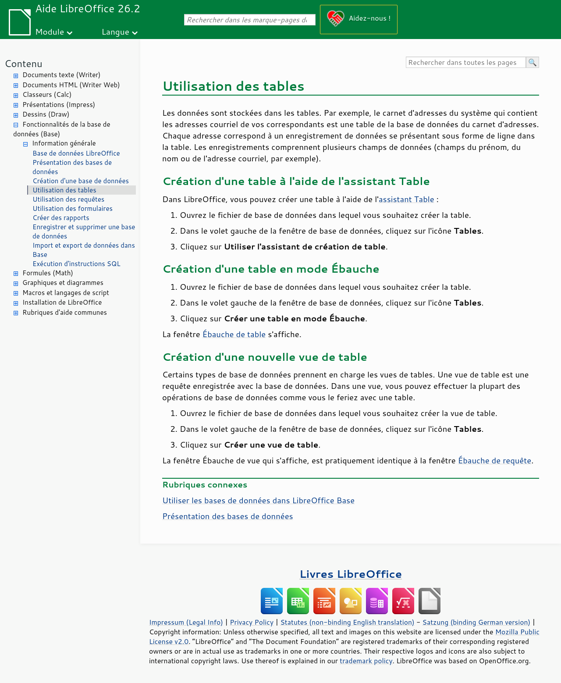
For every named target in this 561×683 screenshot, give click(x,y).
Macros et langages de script (65, 292)
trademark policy (366, 660)
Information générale (64, 143)
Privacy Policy (251, 622)
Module (49, 31)
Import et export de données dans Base (83, 250)
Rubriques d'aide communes (64, 312)
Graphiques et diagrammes (62, 282)
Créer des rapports (60, 217)
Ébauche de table (234, 334)
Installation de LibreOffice (62, 302)
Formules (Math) (47, 272)
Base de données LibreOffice (76, 153)
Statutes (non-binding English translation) (347, 622)
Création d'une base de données (80, 180)
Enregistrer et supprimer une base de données (83, 231)
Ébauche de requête (494, 460)
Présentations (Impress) (58, 104)
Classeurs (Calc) (46, 94)
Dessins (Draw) (45, 114)
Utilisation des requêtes (68, 199)
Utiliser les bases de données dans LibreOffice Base (258, 500)
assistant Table (406, 199)
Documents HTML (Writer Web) (71, 84)
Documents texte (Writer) (61, 74)
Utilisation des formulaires (72, 208)
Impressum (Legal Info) (186, 622)
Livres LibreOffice (350, 573)
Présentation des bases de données (72, 167)
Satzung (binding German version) (477, 622)
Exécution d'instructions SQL (76, 263)
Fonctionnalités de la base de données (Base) (61, 129)
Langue (115, 31)
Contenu (23, 63)
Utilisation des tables (64, 190)
